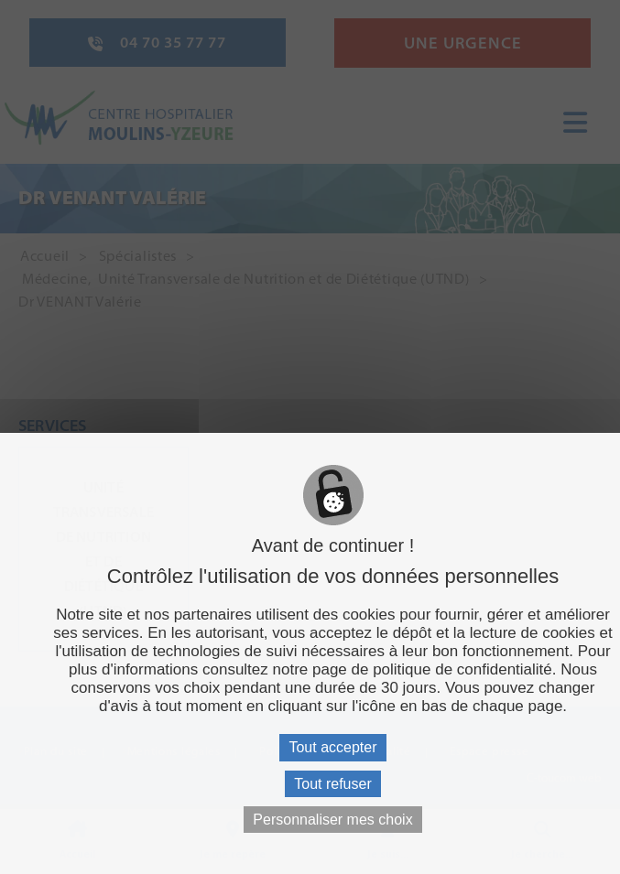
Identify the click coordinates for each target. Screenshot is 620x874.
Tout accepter (332, 747)
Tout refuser (332, 784)
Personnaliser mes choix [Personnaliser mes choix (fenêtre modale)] (332, 819)
